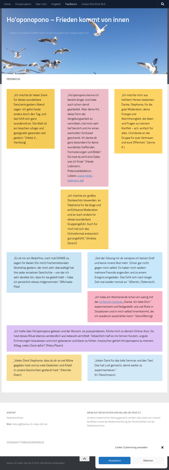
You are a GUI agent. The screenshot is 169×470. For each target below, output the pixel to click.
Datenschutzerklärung (32, 441)
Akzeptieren (114, 460)
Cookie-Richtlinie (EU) (93, 4)
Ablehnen (148, 460)
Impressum (13, 441)
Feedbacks (71, 4)
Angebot (56, 4)
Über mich (41, 4)
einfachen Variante (111, 302)
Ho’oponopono (23, 4)
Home (7, 4)
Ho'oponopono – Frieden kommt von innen (68, 19)
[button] (162, 447)
